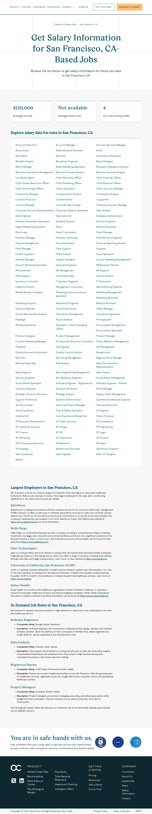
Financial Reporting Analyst (111, 243)
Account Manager (65, 145)
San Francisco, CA (89, 24)
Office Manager (104, 308)
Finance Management (27, 243)
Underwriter (22, 416)
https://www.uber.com (96, 559)
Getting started (95, 768)
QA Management (105, 346)
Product (34, 766)
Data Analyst (103, 210)
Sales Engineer (23, 372)
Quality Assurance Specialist (31, 352)
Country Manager (25, 205)
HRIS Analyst (23, 276)
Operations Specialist (108, 314)
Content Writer (64, 199)
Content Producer (26, 199)
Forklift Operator (25, 254)
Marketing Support (26, 303)
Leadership (128, 781)
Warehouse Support (107, 448)
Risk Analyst (62, 363)
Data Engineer (23, 215)
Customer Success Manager (111, 205)
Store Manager (104, 388)
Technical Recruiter (106, 405)
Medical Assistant (106, 303)
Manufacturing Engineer (109, 286)
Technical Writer (24, 410)
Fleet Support (63, 248)
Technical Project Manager (70, 405)
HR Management (65, 270)
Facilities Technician (67, 237)
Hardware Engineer (66, 265)
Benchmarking (35, 776)
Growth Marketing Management (113, 259)
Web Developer (24, 454)
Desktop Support (65, 221)
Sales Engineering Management (73, 372)
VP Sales (101, 443)
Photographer (104, 319)
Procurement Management (111, 325)
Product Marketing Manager (31, 341)
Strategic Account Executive (31, 394)
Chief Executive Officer (68, 177)
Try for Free (103, 7)
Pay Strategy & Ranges (35, 791)
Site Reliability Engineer (69, 377)
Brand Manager (24, 166)
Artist (99, 150)
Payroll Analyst (64, 319)
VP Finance (22, 432)
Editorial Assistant (106, 226)
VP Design (61, 426)
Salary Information (128, 792)
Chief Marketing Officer (68, 183)
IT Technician (103, 281)
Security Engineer (25, 377)
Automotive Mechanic (108, 155)
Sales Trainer (103, 372)
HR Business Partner (107, 265)
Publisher (21, 346)
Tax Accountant (24, 405)
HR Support (102, 270)
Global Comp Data (37, 771)
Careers (126, 798)
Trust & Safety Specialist (69, 410)
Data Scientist (63, 215)
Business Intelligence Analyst (112, 166)
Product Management (68, 336)
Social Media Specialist (28, 383)
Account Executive (26, 145)
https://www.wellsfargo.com (34, 542)
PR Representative (26, 325)
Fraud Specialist (105, 254)
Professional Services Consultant (74, 341)
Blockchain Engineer (67, 161)
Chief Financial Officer (108, 177)
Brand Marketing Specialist (70, 166)
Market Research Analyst (29, 292)
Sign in (83, 7)
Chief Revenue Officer (108, 183)
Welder (19, 459)
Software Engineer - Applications (74, 383)
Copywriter (102, 199)
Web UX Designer (106, 454)
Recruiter (21, 357)
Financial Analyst (65, 243)
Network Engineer (25, 308)
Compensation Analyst (68, 194)
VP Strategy (22, 448)
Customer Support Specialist (72, 210)
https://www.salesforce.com (24, 522)
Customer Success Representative (35, 210)
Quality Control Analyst (69, 352)
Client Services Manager (109, 188)
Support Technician (26, 399)
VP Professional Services (29, 443)
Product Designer (25, 336)
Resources (53, 7)
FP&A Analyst (63, 254)
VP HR (59, 432)
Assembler (21, 155)
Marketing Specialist (107, 297)
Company (129, 766)
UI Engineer (102, 410)
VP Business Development (30, 421)
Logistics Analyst (25, 286)
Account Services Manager (111, 145)
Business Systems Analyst (110, 172)
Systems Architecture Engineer (113, 399)
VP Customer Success (28, 426)
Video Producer (105, 416)
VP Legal (100, 432)
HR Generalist (23, 270)
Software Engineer (26, 388)
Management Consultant (69, 286)
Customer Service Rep (68, 205)
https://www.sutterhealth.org (94, 596)
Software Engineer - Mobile (111, 383)
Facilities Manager (25, 237)
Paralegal (20, 319)
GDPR (138, 811)
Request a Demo (129, 7)
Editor (59, 226)
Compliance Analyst (107, 194)
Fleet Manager (23, 248)
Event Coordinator (66, 232)
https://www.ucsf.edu (21, 579)
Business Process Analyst (70, 172)
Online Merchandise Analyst (31, 314)
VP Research (63, 443)
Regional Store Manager (109, 357)
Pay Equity (61, 771)
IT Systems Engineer (67, 281)
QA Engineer (63, 346)
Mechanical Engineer (67, 303)
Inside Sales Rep (65, 276)
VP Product (102, 437)
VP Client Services (66, 421)
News (125, 785)
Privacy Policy (100, 811)
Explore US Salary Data (65, 24)
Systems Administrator (68, 399)
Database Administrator (109, 215)
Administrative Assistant (69, 150)
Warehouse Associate (68, 448)
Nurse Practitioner (66, 308)
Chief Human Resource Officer (32, 183)
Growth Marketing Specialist (31, 265)
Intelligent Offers (64, 789)
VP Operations (64, 437)
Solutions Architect (66, 388)
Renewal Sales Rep (26, 363)
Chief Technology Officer (29, 188)
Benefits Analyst (25, 161)
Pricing (27, 7)
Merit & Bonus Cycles (35, 783)
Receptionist (103, 352)
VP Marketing (23, 437)
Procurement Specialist (109, 330)
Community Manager (27, 194)
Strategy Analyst (65, 394)
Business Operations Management (35, 172)
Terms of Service (121, 811)
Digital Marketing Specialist (30, 226)
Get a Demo (95, 784)
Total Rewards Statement (62, 778)
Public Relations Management (112, 341)
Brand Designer (104, 161)
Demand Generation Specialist (32, 221)
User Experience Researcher (71, 416)
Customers (39, 7)
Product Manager (105, 336)
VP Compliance (104, 421)
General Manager (25, 259)
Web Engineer (63, 454)
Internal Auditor (105, 276)
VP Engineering (104, 426)
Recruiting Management (69, 357)
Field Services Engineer (109, 237)
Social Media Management (110, 377)
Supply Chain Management (111, 394)
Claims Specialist (65, 188)
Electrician (21, 232)
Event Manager (104, 232)
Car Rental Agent (25, 177)
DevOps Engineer (106, 221)
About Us (127, 776)
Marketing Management (109, 292)
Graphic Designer (65, 259)
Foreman (101, 248)
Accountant (22, 150)
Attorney (61, 155)
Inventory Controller (27, 281)
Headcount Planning (66, 784)
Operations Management (69, 314)
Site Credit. (67, 811)
